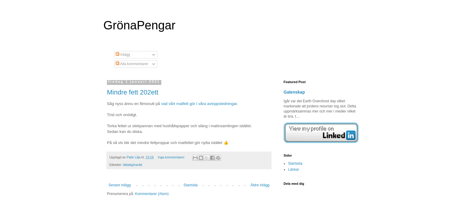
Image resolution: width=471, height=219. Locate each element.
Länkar (293, 169)
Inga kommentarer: (172, 157)
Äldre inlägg (260, 185)
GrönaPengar (139, 25)
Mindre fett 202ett (132, 92)
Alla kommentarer (132, 64)
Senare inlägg (119, 185)
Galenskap (294, 92)
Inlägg (123, 54)
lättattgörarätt (132, 164)
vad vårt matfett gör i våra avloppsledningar (199, 103)
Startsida (191, 185)
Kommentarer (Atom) (152, 194)
